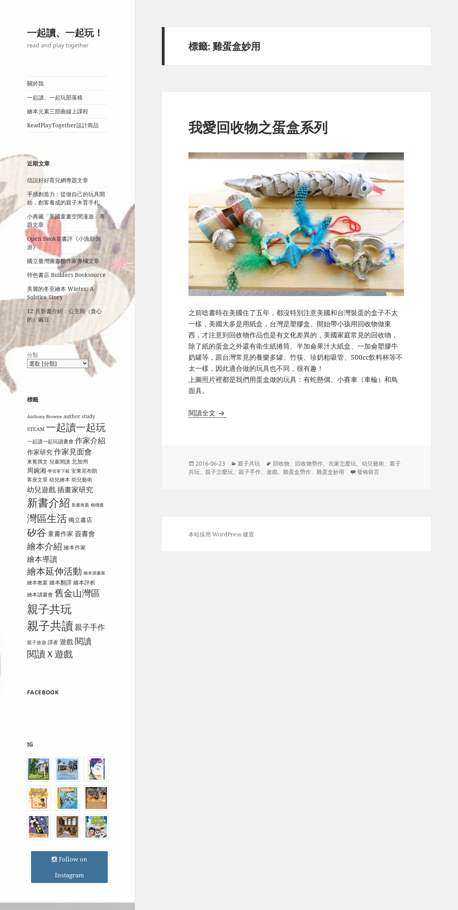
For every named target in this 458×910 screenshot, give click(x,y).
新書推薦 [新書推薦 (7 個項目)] (80, 505)
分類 (32, 355)
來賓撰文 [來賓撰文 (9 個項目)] (37, 461)
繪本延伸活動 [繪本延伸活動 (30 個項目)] (54, 571)
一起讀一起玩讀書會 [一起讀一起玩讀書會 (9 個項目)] (50, 441)
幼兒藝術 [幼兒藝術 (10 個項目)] (82, 479)
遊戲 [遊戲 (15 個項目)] (66, 641)
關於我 (35, 83)
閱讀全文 (207, 412)
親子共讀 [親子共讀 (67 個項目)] (50, 625)
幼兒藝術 (373, 463)
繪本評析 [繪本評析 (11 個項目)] (84, 582)
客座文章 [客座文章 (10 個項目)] (37, 479)
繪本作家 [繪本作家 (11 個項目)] (75, 547)
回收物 (281, 463)
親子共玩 (249, 463)
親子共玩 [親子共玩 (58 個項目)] (49, 608)
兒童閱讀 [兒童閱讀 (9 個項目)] (59, 461)
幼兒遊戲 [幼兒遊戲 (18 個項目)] (41, 489)
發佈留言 (368, 471)
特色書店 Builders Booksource (66, 275)
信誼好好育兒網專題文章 (57, 180)
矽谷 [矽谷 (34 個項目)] (36, 532)
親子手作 (250, 471)
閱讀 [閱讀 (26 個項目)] (83, 641)
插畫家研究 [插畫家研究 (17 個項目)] (75, 489)
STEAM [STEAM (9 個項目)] (36, 429)
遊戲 (272, 471)
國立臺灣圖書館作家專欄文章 (63, 261)
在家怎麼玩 (342, 463)
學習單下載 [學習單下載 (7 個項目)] (59, 471)
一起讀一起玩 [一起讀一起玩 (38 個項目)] (76, 427)
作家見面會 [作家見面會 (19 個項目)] (73, 451)
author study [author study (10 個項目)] (79, 416)
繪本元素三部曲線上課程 (57, 111)
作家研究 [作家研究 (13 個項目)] (39, 452)
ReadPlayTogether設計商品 (63, 125)
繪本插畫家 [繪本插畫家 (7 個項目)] (94, 573)
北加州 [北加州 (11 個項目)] (80, 461)
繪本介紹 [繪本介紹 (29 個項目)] (44, 546)
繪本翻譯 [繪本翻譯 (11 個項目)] (60, 582)
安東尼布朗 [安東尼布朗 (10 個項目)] (84, 470)
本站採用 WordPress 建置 (221, 534)
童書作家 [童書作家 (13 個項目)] (60, 533)
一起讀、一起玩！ (65, 32)
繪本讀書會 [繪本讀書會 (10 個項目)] (40, 594)
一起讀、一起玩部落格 (55, 97)
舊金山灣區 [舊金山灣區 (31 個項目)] (77, 593)
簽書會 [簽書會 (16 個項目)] (85, 533)
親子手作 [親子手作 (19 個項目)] (90, 627)
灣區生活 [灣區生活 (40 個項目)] (47, 518)
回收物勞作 (309, 463)
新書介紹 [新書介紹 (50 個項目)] (48, 502)
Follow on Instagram (69, 867)
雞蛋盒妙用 (330, 471)
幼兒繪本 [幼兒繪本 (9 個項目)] (59, 479)
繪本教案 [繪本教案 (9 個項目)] (37, 582)
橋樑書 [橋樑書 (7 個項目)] (97, 505)
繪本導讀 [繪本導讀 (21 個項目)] (42, 558)
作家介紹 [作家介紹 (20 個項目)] (90, 440)
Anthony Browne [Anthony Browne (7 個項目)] (44, 416)
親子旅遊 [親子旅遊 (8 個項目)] (36, 642)
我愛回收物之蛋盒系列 (258, 127)
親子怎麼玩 (219, 471)
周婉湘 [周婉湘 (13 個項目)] (36, 470)
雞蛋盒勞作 (297, 471)
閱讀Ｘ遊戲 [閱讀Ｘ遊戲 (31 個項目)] (50, 654)
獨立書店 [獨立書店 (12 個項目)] (80, 520)
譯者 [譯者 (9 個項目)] (53, 642)
